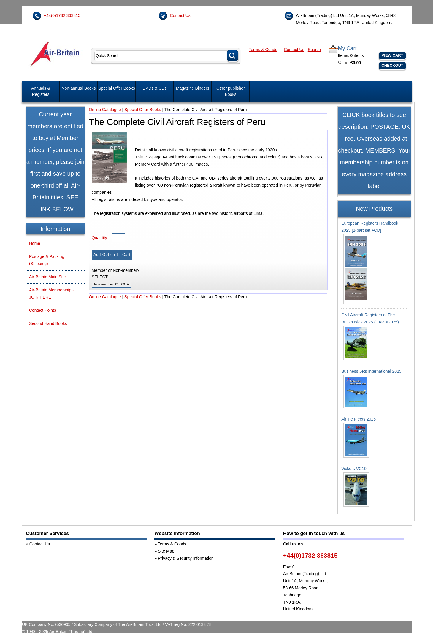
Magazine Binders (192, 88)
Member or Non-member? (115, 270)
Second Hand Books (48, 323)
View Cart (392, 55)
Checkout (392, 65)
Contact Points (42, 310)
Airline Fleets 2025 (358, 419)
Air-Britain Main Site (47, 277)
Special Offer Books (116, 88)
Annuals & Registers (40, 91)
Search (314, 49)
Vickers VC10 (354, 468)
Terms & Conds (263, 49)
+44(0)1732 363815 (62, 15)
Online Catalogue (105, 109)
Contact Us (180, 15)
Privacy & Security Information (186, 558)
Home (34, 243)
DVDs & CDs (155, 88)
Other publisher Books (230, 91)
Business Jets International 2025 (371, 371)
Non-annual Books (78, 88)
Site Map (166, 551)
